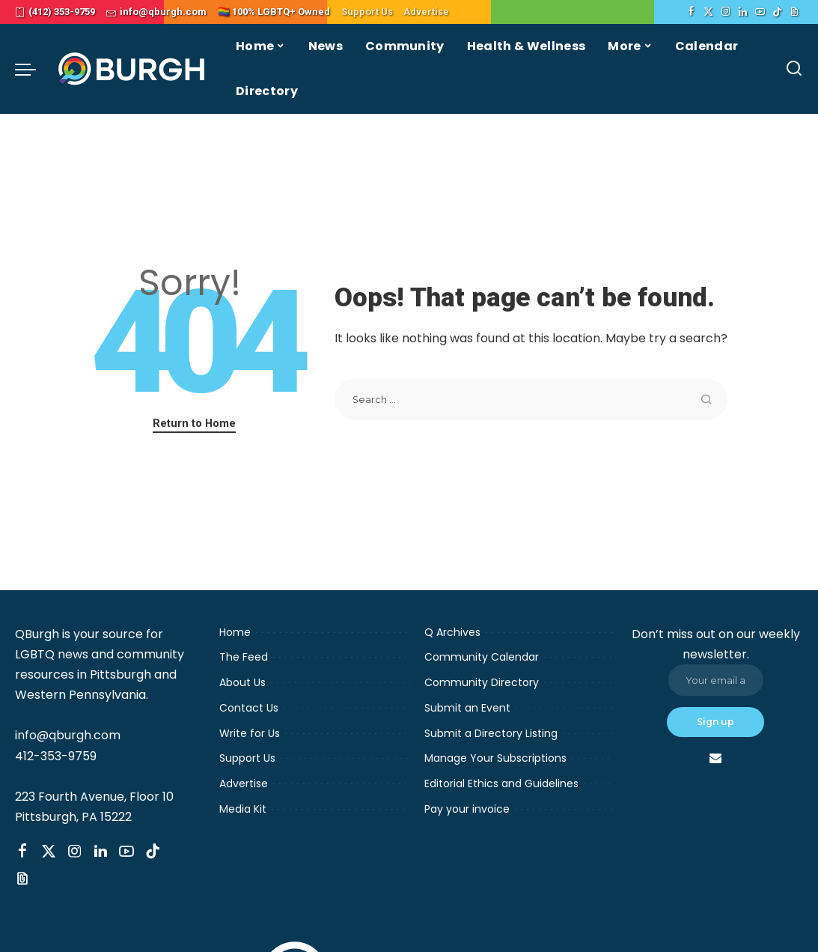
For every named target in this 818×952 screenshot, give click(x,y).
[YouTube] (760, 12)
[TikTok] (777, 12)
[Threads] (794, 12)
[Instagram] (725, 12)
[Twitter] (708, 12)
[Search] (794, 69)
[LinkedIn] (742, 12)
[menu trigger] (33, 69)
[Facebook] (691, 12)
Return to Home (194, 423)
